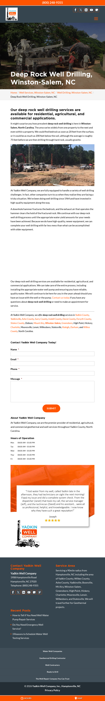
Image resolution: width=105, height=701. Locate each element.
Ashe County (28, 318)
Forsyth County (83, 318)
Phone (15, 369)
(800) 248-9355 (52, 2)
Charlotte (15, 327)
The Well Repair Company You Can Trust (52, 679)
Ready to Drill (52, 672)
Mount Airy (39, 323)
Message (16, 378)
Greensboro (67, 323)
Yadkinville (16, 318)
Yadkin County (82, 314)
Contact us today (61, 297)
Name (15, 349)
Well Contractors (52, 665)
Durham (74, 327)
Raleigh (65, 327)
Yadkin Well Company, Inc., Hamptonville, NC (56, 686)
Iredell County (55, 318)
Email (14, 359)
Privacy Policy (52, 690)
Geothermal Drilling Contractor (52, 658)
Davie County (69, 318)
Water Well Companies (52, 651)
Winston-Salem (53, 323)
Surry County (41, 318)
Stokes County (17, 323)
